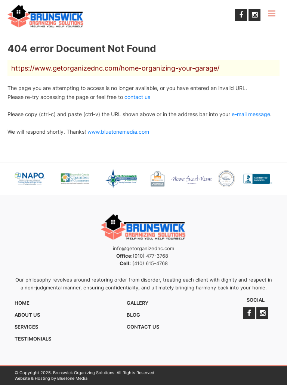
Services (26, 327)
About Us (27, 315)
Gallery (137, 303)
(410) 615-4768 (150, 263)
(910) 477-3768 (150, 256)
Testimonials (33, 339)
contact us (137, 97)
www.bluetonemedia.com (118, 131)
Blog (133, 315)
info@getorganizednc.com (143, 248)
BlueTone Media (72, 378)
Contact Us (143, 327)
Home (22, 303)
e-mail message (251, 114)
